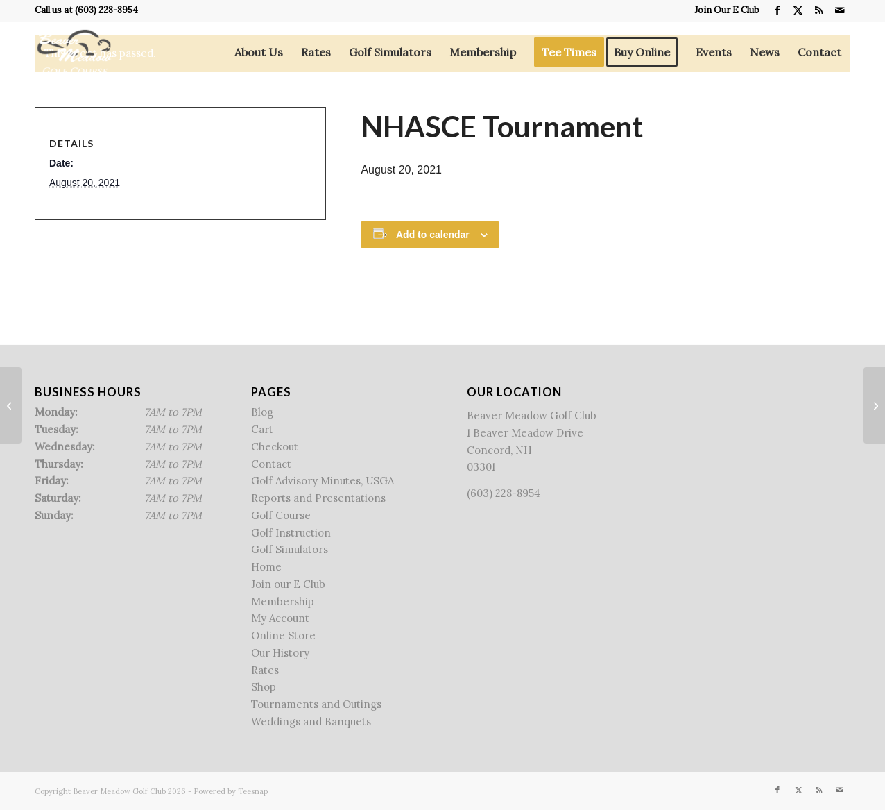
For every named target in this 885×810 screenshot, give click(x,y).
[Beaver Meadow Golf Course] (74, 52)
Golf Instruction (291, 532)
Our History (280, 652)
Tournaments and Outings (316, 704)
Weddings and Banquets (311, 721)
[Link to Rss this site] (819, 10)
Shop (263, 686)
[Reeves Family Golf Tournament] (874, 405)
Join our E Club (288, 584)
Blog (262, 412)
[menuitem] (723, 10)
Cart (262, 429)
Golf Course (281, 515)
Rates (265, 670)
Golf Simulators (289, 549)
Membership (282, 601)
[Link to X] (798, 10)
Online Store (283, 635)
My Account (280, 618)
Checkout (274, 446)
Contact (271, 464)
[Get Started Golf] (11, 405)
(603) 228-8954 (106, 10)
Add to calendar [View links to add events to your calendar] (433, 234)
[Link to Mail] (840, 10)
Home (266, 566)
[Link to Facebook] (777, 10)
